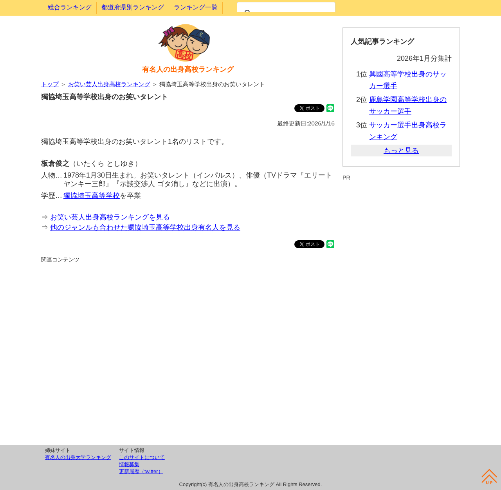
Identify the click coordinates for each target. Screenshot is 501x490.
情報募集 (129, 464)
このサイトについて (142, 457)
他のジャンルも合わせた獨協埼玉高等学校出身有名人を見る (145, 227)
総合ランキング (70, 7)
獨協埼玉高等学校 (91, 196)
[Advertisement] (188, 353)
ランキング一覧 (196, 7)
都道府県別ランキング (132, 7)
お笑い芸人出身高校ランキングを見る (110, 217)
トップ (50, 84)
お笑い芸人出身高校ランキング (109, 84)
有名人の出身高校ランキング (188, 69)
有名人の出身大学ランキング (78, 457)
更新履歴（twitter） (141, 471)
